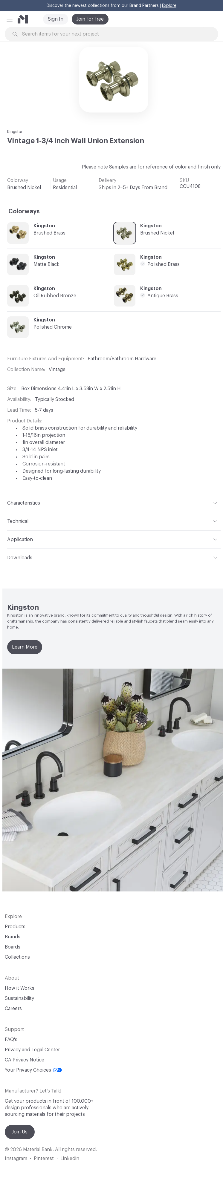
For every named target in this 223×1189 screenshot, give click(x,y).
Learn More (24, 647)
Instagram (16, 1158)
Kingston (15, 132)
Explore (169, 6)
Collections (17, 957)
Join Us (20, 1132)
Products (15, 926)
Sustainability (19, 998)
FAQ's (11, 1039)
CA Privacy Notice (24, 1060)
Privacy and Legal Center (32, 1049)
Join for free (90, 19)
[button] (9, 19)
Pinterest (44, 1158)
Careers (13, 1008)
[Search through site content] (114, 34)
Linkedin (69, 1158)
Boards (12, 947)
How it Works (19, 988)
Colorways (24, 211)
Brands (12, 936)
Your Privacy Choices (33, 1070)
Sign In (55, 19)
